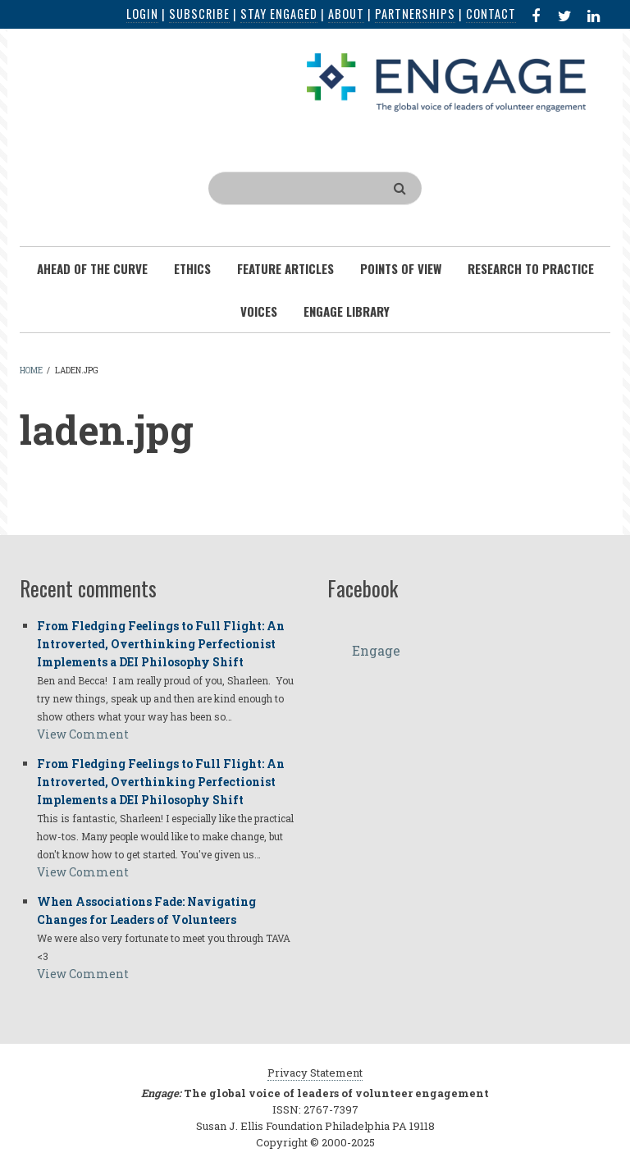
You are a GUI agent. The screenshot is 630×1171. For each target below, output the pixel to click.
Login (142, 13)
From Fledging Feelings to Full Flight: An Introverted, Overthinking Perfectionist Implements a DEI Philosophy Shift (161, 644)
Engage (376, 650)
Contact (491, 13)
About (346, 13)
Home (31, 370)
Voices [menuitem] (258, 311)
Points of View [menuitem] (400, 268)
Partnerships (415, 13)
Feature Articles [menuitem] (285, 268)
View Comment (83, 734)
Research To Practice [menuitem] (531, 268)
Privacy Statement (315, 1072)
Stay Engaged (278, 13)
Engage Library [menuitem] (347, 311)
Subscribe (199, 13)
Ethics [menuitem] (192, 268)
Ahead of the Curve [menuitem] (92, 268)
